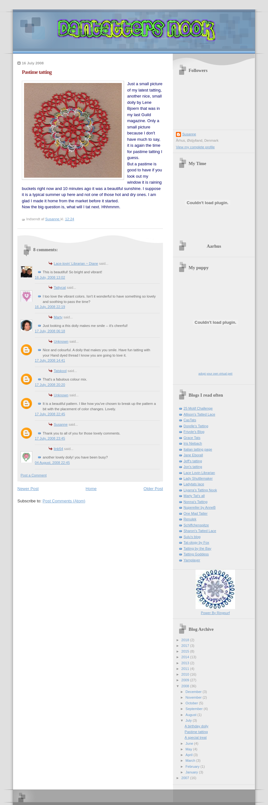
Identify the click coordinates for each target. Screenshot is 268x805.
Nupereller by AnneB (199, 507)
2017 (185, 646)
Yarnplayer (192, 560)
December (194, 692)
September (194, 709)
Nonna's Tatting (196, 502)
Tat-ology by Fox (196, 542)
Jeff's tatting (193, 461)
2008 (185, 686)
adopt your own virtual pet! (215, 373)
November (194, 697)
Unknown (61, 341)
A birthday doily (197, 726)
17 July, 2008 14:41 (50, 360)
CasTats (190, 420)
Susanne (61, 424)
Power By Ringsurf (215, 613)
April (189, 755)
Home (91, 488)
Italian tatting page (198, 449)
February (192, 766)
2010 (185, 674)
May (189, 749)
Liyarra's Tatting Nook (200, 490)
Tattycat (60, 287)
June (189, 743)
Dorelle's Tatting (196, 426)
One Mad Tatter (196, 513)
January (192, 772)
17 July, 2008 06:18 (50, 331)
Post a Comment (34, 475)
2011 (185, 669)
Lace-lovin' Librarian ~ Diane (76, 263)
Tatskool (60, 371)
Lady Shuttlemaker (198, 478)
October (192, 703)
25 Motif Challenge (198, 408)
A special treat (196, 737)
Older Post (153, 488)
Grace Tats (192, 438)
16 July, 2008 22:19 (50, 307)
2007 (185, 778)
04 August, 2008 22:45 (52, 463)
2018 (185, 640)
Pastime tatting (196, 732)
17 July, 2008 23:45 (50, 438)
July (189, 720)
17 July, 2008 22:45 (50, 414)
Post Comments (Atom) (64, 501)
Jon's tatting (193, 467)
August (191, 715)
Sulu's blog (192, 537)
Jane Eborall (193, 455)
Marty (58, 317)
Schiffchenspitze (196, 525)
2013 (185, 663)
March (190, 760)
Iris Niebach (193, 443)
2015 (185, 651)
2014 (185, 657)
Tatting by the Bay (197, 548)
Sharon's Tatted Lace (200, 531)
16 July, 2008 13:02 (50, 277)
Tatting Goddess (196, 554)
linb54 (58, 449)
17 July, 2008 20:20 (50, 385)
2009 (185, 680)
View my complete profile (195, 147)
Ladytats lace (194, 484)
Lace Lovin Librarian (199, 473)
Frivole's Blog (194, 432)
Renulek (190, 519)
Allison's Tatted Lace (199, 414)
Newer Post (28, 488)
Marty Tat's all (194, 496)
